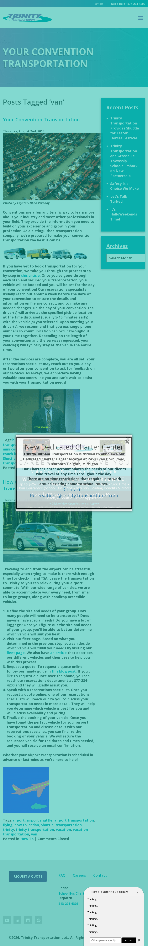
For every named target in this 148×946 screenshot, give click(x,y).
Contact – (74, 489)
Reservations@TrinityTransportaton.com (74, 495)
